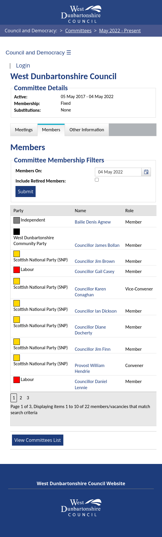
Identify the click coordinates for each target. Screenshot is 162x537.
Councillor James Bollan (97, 245)
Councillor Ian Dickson (95, 311)
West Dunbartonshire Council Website (81, 483)
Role (129, 210)
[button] (146, 172)
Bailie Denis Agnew (93, 222)
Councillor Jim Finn (92, 349)
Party (18, 210)
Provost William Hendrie (89, 368)
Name (80, 210)
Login (23, 65)
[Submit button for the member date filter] (25, 191)
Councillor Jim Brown (95, 261)
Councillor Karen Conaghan (90, 291)
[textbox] (123, 172)
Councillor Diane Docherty (90, 330)
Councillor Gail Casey (94, 271)
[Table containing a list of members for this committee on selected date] (83, 315)
